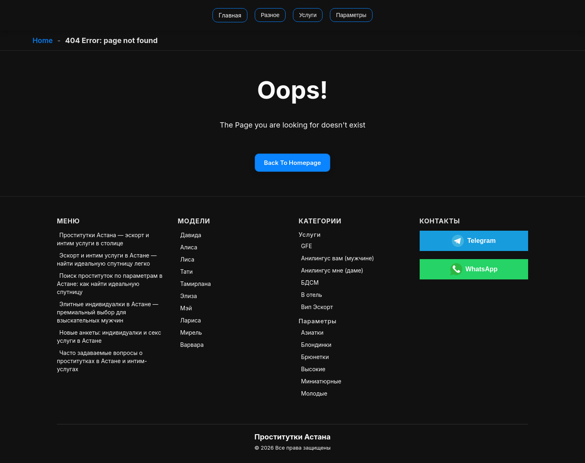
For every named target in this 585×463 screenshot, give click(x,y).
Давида (191, 235)
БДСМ (309, 282)
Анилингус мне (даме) (332, 270)
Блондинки (316, 344)
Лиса (187, 259)
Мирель (191, 332)
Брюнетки (315, 356)
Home (42, 40)
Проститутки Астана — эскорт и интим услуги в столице (103, 239)
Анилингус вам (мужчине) (337, 258)
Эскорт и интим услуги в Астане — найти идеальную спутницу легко (106, 259)
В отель (311, 294)
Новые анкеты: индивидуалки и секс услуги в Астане (109, 336)
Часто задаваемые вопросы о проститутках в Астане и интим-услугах (102, 360)
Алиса (188, 247)
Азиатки (312, 332)
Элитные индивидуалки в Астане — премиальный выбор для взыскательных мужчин (107, 312)
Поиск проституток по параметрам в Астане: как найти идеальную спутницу (109, 283)
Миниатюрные (321, 381)
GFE (306, 245)
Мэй (186, 308)
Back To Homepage (292, 163)
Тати (186, 271)
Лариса (190, 320)
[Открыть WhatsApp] (474, 269)
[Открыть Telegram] (474, 241)
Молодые (314, 393)
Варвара (192, 344)
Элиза (188, 295)
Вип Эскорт (317, 306)
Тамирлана (195, 283)
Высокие (313, 369)
